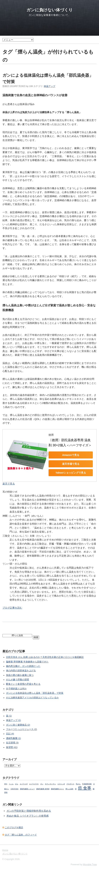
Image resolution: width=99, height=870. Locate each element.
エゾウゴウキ (34, 784)
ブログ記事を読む (12, 607)
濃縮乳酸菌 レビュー (27, 789)
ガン (41, 784)
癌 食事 (84, 788)
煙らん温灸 (69, 789)
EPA (5, 784)
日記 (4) (10, 733)
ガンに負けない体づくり (49, 10)
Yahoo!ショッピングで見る (70, 472)
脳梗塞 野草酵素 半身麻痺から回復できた (27, 662)
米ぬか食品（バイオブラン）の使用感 (28, 815)
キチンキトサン (50, 784)
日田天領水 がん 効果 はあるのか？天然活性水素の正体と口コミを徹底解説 (45, 657)
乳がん (78, 784)
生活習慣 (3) (12, 742)
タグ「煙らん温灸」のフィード (21, 835)
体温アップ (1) (13, 720)
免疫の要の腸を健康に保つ (20, 675)
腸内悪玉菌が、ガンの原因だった (23, 666)
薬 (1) (9, 716)
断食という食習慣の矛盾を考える (23, 684)
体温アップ (49, 86)
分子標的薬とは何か (16, 688)
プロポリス (70, 784)
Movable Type (90, 864)
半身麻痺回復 (87, 784)
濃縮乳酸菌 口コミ (57, 789)
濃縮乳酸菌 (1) (13, 738)
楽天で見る (8, 483)
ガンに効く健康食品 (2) (18, 725)
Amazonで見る (70, 455)
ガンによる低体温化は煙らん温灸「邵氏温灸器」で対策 (34, 693)
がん (16, 784)
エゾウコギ (24, 784)
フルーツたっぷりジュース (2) (21, 729)
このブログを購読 (14, 827)
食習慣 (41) (11, 747)
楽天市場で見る (70, 463)
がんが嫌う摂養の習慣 (17, 679)
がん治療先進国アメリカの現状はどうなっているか (32, 697)
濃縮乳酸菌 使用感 (42, 789)
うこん (11, 784)
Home (5, 850)
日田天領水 (15, 789)
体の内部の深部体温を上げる (21, 670)
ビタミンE (61, 784)
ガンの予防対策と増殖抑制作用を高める (29, 810)
